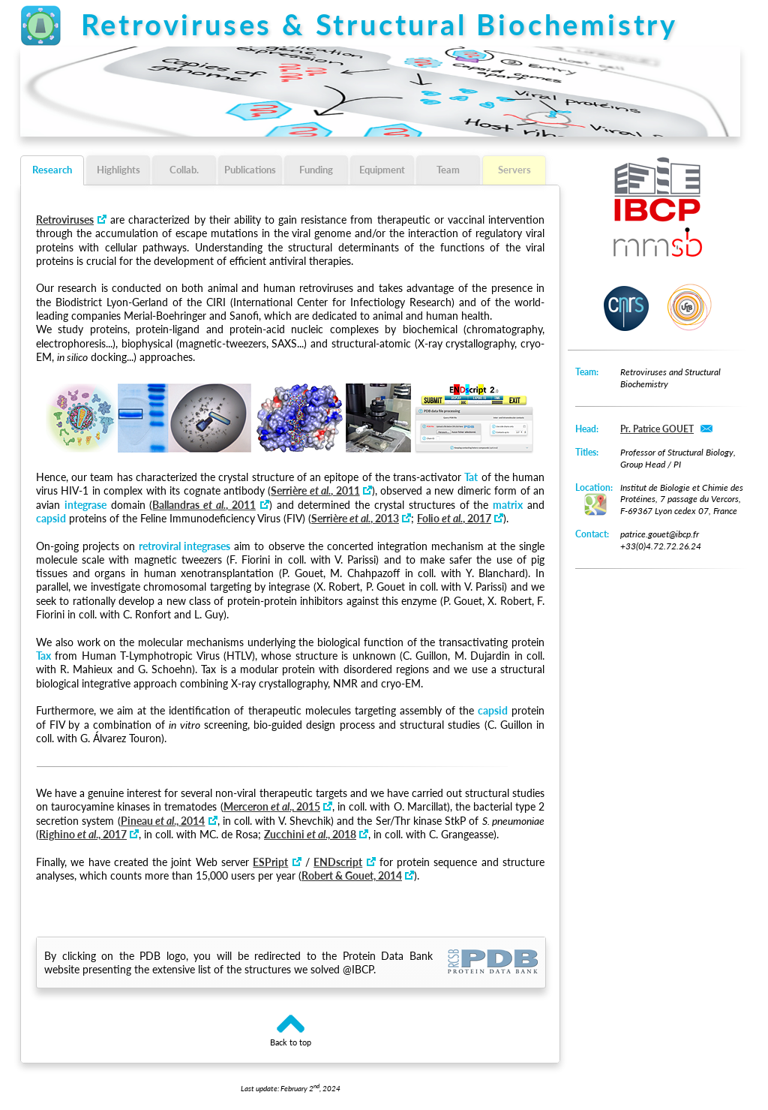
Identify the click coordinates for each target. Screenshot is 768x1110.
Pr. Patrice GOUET (657, 429)
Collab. (184, 170)
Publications (250, 170)
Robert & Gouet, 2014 (352, 875)
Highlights (118, 170)
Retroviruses (65, 219)
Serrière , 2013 (355, 518)
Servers (514, 170)
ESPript (270, 862)
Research (52, 170)
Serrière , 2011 (315, 490)
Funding (316, 170)
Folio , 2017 (454, 518)
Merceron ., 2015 (272, 806)
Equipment (382, 170)
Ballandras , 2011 (203, 504)
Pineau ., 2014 (163, 820)
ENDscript (338, 862)
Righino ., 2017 (83, 834)
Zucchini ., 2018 (310, 834)
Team (448, 170)
